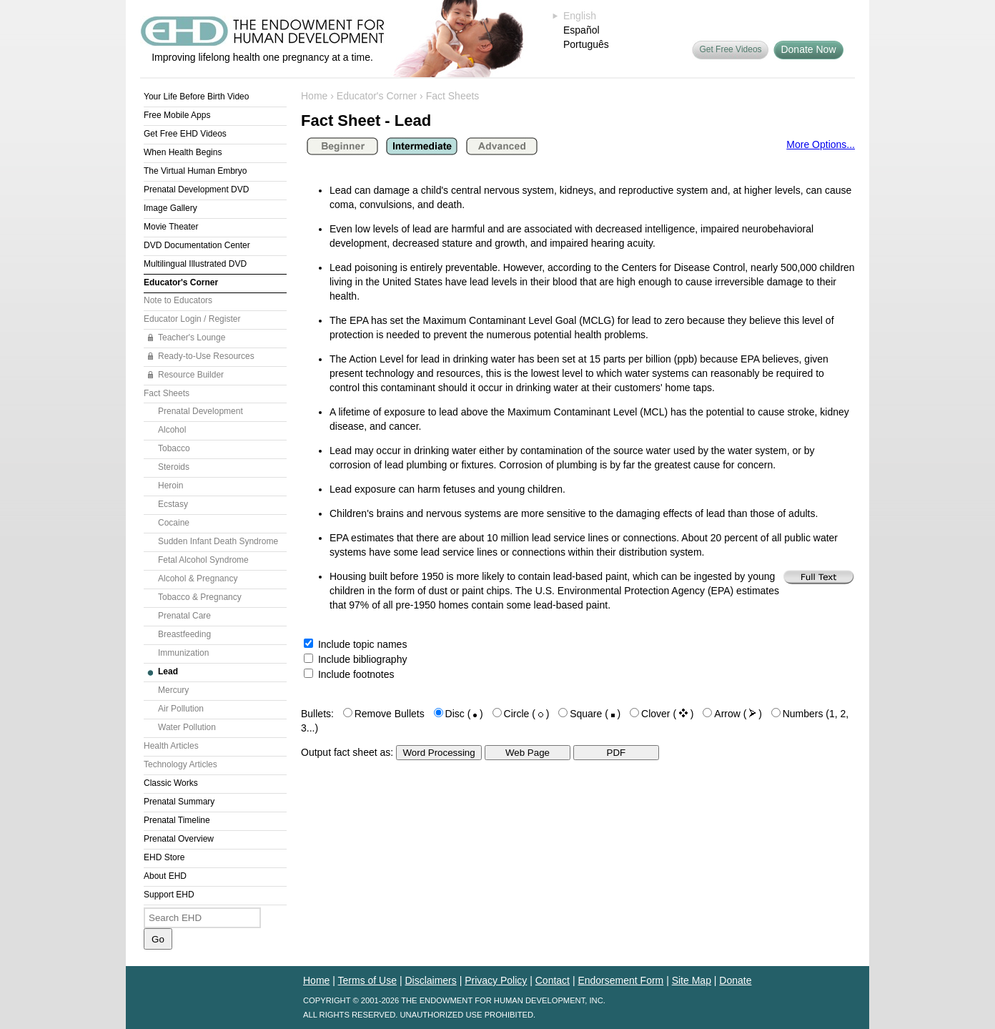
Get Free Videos (730, 49)
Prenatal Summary (179, 802)
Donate (735, 980)
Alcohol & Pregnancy (197, 578)
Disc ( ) (464, 713)
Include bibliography (355, 659)
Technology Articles (180, 764)
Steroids (173, 467)
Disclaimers (430, 980)
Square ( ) (595, 713)
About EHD (165, 876)
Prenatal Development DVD (196, 189)
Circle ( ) (527, 713)
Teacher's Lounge (191, 338)
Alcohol (172, 430)
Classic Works (171, 783)
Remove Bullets (390, 713)
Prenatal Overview (179, 839)
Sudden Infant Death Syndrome (218, 541)
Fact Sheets (166, 393)
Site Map (691, 980)
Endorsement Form (620, 980)
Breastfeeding (184, 634)
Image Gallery (170, 208)
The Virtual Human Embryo (195, 171)
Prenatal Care (184, 616)
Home (314, 96)
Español (581, 30)
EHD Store (164, 857)
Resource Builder (191, 375)
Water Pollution (187, 727)
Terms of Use (367, 980)
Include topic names (355, 644)
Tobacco (174, 448)
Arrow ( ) (738, 713)
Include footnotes (349, 674)
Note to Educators (178, 300)
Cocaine (173, 523)
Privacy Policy (496, 980)
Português (586, 44)
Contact (552, 980)
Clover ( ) (667, 713)
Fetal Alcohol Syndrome (203, 560)
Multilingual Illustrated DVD (195, 264)
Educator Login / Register (192, 319)
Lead (168, 671)
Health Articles (171, 746)
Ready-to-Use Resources (206, 356)
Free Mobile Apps (177, 115)
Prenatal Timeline (177, 820)
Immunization (183, 653)
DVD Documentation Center (197, 245)
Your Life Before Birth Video (196, 97)
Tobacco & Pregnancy (200, 597)
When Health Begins (183, 152)
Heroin (170, 486)
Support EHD (169, 895)
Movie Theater (171, 227)
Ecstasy (173, 504)
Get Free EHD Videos (185, 134)
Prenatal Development (200, 411)
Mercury (173, 690)
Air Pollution (181, 709)
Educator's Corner (181, 282)
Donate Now (808, 49)
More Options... (820, 144)
